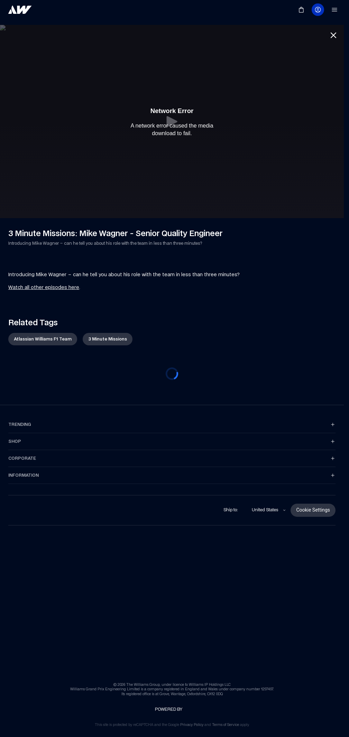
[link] (20, 9)
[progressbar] (172, 368)
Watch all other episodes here (43, 281)
